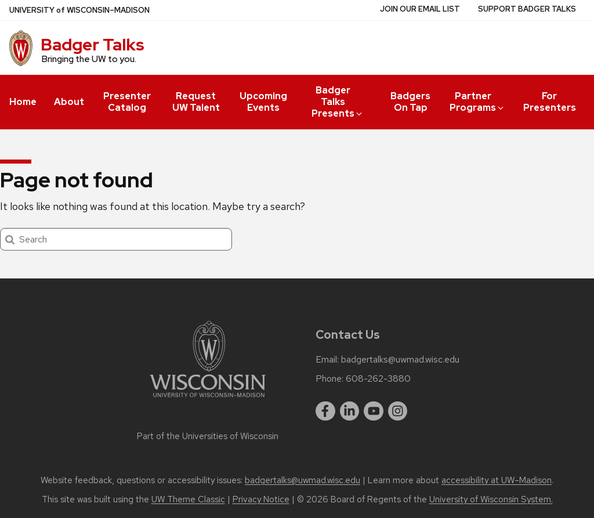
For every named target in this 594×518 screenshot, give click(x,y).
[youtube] (373, 411)
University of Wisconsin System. (491, 499)
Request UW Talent (196, 102)
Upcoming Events (263, 102)
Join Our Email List (420, 9)
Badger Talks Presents (338, 101)
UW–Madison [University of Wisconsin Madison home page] (79, 10)
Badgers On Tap (410, 102)
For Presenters (549, 102)
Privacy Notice (261, 499)
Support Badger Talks (527, 9)
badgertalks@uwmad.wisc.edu (400, 359)
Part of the (207, 436)
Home (23, 102)
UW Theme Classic (188, 499)
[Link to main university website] (208, 399)
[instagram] (398, 411)
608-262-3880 (378, 379)
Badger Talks (92, 45)
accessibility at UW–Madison (496, 480)
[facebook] (325, 411)
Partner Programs (477, 102)
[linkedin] (350, 411)
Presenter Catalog (127, 102)
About (69, 102)
